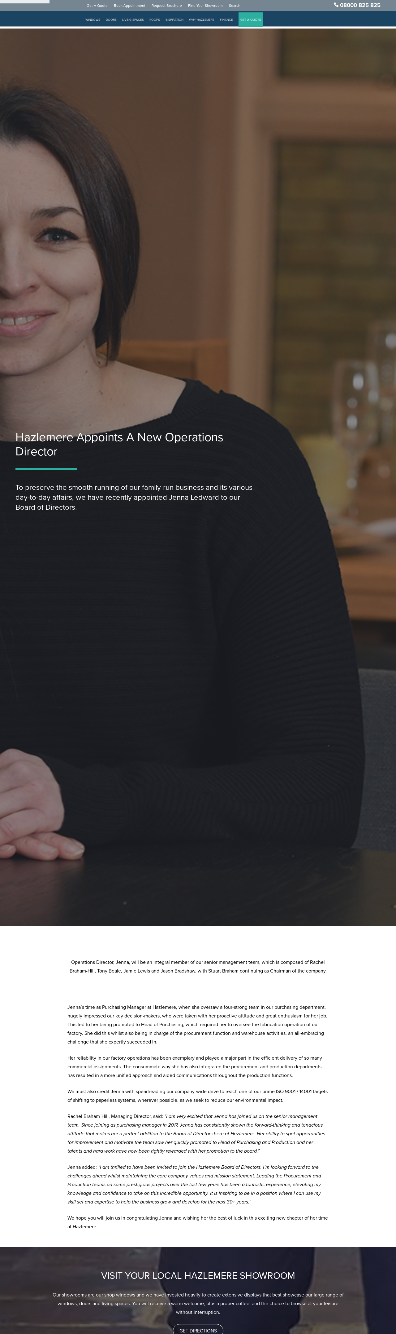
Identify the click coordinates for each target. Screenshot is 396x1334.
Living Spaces (140, 22)
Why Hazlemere (208, 22)
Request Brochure (173, 7)
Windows (99, 22)
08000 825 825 (360, 7)
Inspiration (181, 22)
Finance (233, 22)
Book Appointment (136, 7)
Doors (118, 22)
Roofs (161, 22)
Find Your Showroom (212, 7)
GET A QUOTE (257, 22)
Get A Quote (103, 7)
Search (241, 7)
